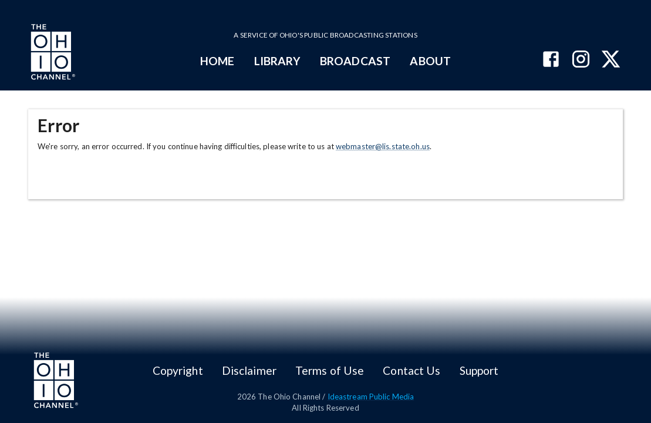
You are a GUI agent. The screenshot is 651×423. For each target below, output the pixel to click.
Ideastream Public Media (371, 396)
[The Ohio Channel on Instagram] (581, 60)
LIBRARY (277, 61)
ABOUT (430, 61)
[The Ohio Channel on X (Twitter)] (611, 60)
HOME (217, 61)
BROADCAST (355, 61)
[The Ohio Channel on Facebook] (551, 60)
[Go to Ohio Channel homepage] (51, 53)
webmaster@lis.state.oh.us (383, 146)
